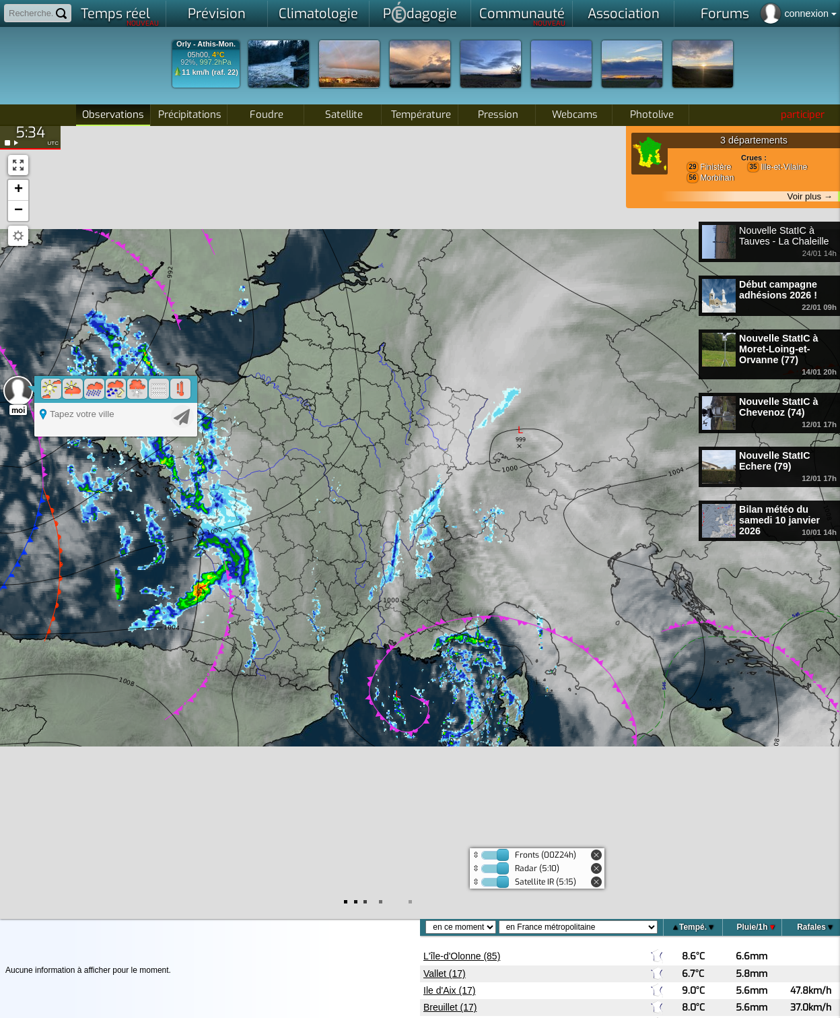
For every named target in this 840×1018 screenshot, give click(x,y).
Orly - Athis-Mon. (206, 44)
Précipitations (189, 114)
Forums (725, 14)
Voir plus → (810, 196)
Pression (498, 114)
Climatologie (318, 14)
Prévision (217, 14)
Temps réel (120, 16)
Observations (113, 114)
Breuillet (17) (450, 1007)
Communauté (522, 16)
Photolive (652, 114)
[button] (18, 190)
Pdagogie (420, 12)
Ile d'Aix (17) (449, 990)
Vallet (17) (444, 973)
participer (803, 114)
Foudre (266, 114)
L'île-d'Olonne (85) (461, 956)
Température (421, 114)
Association (624, 14)
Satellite (344, 114)
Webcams (575, 114)
